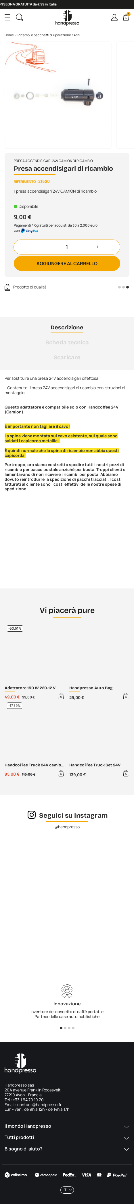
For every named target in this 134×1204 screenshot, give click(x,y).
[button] (36, 247)
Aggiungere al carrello (67, 263)
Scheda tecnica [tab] (67, 342)
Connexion (114, 17)
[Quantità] (67, 247)
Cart (128, 15)
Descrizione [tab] (67, 327)
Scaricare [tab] (67, 357)
